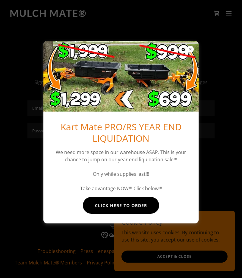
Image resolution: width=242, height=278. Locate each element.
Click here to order (121, 205)
